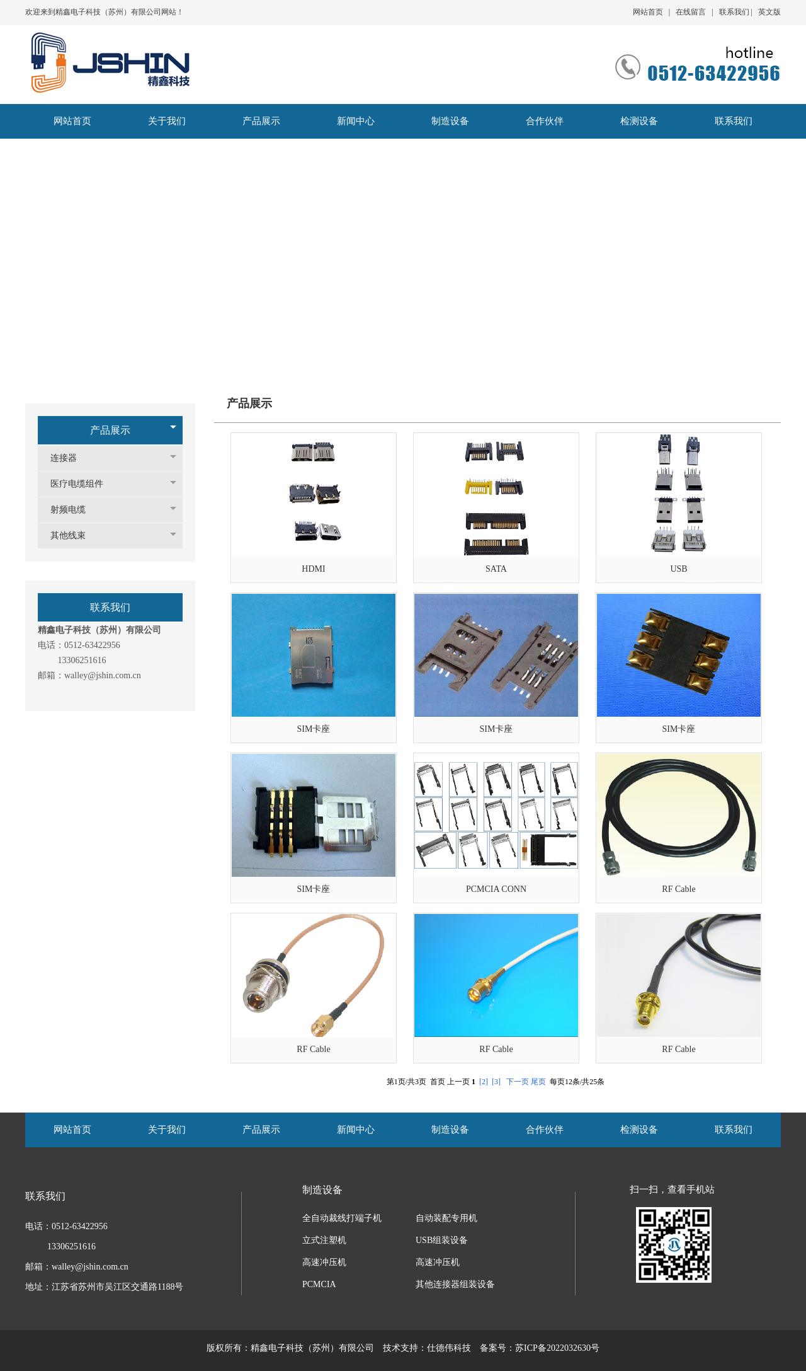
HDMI (313, 569)
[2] (483, 1081)
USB (678, 569)
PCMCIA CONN (496, 889)
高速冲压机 (324, 1262)
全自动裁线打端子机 (342, 1218)
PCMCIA (319, 1284)
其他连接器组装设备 (455, 1284)
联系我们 (734, 12)
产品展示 (110, 430)
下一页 (517, 1081)
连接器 (69, 458)
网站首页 (648, 12)
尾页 (538, 1081)
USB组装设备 (442, 1240)
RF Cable (678, 889)
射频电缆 (74, 509)
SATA (496, 569)
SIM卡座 (314, 729)
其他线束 (74, 535)
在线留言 (691, 12)
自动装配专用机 (446, 1218)
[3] (496, 1081)
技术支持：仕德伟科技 (427, 1348)
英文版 (769, 12)
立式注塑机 (324, 1240)
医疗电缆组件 (83, 484)
